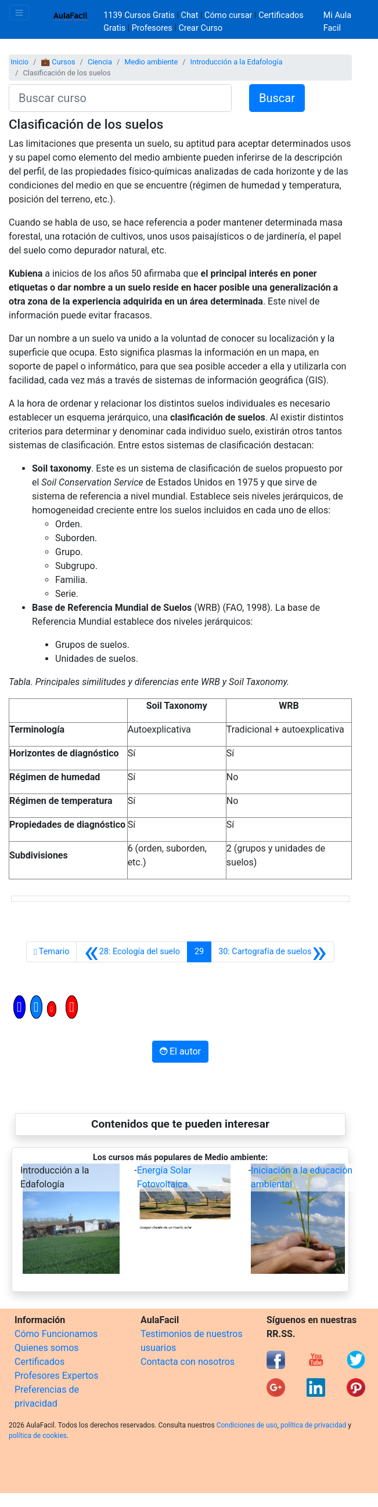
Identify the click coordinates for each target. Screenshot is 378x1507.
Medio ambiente (151, 61)
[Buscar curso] (120, 98)
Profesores (152, 28)
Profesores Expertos (56, 1375)
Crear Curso (200, 28)
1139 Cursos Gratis (140, 15)
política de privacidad (313, 1425)
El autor (180, 1051)
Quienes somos (47, 1347)
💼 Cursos (58, 61)
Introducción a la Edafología (236, 61)
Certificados (39, 1361)
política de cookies (38, 1436)
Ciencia (100, 61)
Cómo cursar (228, 15)
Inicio (19, 61)
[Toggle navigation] (19, 12)
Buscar (277, 98)
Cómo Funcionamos (56, 1333)
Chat (190, 15)
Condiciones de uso (247, 1425)
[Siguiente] (272, 951)
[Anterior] (132, 951)
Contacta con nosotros (188, 1361)
